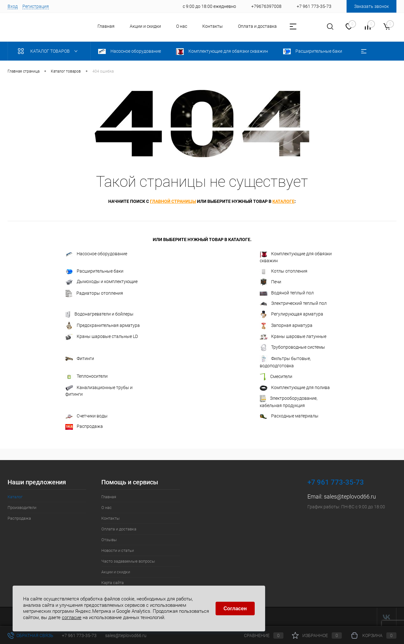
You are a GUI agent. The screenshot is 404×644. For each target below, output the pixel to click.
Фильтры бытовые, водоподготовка (285, 361)
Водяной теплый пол (287, 292)
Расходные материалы (289, 416)
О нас (181, 26)
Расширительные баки (94, 271)
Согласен (235, 608)
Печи (270, 282)
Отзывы (109, 539)
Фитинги (79, 359)
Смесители (276, 377)
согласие (71, 617)
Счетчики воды (86, 416)
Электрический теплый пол (293, 303)
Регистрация (35, 6)
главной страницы (173, 201)
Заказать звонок (371, 6)
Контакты (212, 26)
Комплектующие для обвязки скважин (296, 257)
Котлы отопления (283, 271)
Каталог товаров (49, 51)
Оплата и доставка (257, 26)
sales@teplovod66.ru (350, 496)
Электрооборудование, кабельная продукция (289, 401)
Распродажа (84, 426)
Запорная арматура (286, 325)
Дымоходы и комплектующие (101, 282)
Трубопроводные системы (292, 347)
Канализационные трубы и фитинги (99, 391)
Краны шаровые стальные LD (101, 337)
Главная (106, 26)
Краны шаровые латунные (293, 337)
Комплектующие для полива (295, 388)
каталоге (283, 201)
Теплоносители (86, 376)
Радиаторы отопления (94, 293)
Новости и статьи (117, 550)
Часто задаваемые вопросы (128, 561)
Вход (13, 6)
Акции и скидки (145, 26)
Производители (22, 507)
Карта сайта (112, 582)
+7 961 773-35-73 (79, 635)
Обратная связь (30, 635)
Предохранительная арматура (102, 325)
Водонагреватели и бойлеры (99, 314)
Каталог (15, 496)
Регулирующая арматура (291, 314)
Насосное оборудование (96, 254)
